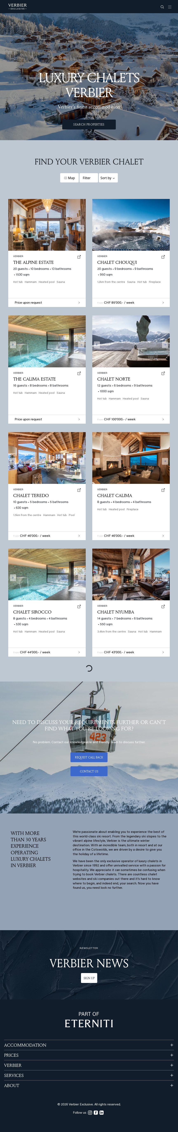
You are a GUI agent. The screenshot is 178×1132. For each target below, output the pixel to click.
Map (71, 178)
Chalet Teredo (31, 495)
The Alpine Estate (33, 262)
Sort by (106, 178)
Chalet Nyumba (115, 612)
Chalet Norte (113, 379)
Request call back (89, 757)
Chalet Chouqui (117, 262)
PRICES (11, 1055)
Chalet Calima (114, 495)
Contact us (89, 771)
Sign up (89, 978)
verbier (102, 606)
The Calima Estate (34, 379)
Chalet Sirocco (32, 612)
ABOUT (11, 1085)
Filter (87, 178)
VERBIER (13, 1065)
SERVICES (14, 1075)
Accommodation (25, 1045)
